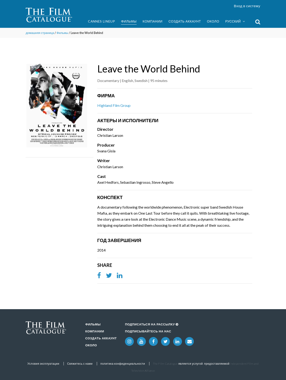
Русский (235, 21)
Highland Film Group (114, 105)
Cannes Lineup (101, 21)
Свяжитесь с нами (80, 363)
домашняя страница (40, 33)
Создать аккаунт (184, 21)
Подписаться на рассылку (151, 324)
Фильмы (129, 21)
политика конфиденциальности (123, 363)
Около (213, 21)
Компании (153, 21)
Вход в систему (247, 6)
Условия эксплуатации (43, 363)
